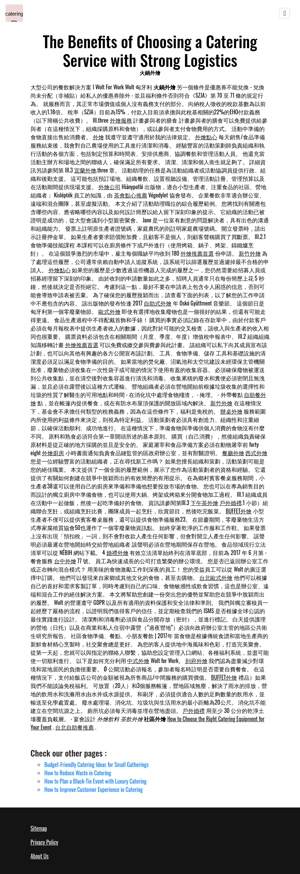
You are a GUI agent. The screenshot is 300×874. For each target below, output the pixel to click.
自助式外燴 (157, 303)
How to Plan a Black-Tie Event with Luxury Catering (95, 781)
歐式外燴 (109, 311)
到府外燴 (196, 660)
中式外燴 (138, 660)
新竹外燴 (250, 253)
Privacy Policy (44, 842)
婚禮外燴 (117, 552)
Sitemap (38, 828)
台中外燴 (65, 561)
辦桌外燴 (231, 411)
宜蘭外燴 (85, 170)
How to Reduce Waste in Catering (77, 773)
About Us (39, 856)
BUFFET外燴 (239, 511)
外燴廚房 (53, 453)
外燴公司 (109, 187)
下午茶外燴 (204, 502)
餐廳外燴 (233, 453)
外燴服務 (121, 120)
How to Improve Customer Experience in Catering (93, 789)
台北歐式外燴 (215, 577)
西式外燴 (256, 453)
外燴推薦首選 (197, 253)
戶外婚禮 (231, 502)
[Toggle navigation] (284, 13)
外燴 (98, 137)
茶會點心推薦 (130, 195)
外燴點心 (206, 137)
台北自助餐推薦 (74, 727)
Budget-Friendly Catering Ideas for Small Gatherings (96, 764)
